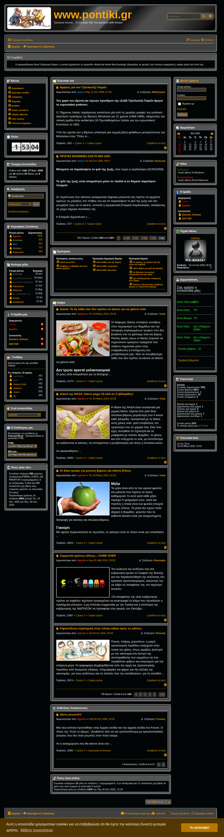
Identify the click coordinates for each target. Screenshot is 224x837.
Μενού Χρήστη (187, 81)
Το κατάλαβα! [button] (199, 827)
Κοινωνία (160, 161)
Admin (12, 324)
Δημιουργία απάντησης (99, 750)
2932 (40, 235)
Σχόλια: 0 (79, 143)
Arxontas (17, 240)
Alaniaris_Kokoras (18, 339)
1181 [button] (135, 238)
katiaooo (18, 388)
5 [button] (154, 694)
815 (40, 243)
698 (40, 251)
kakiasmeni (18, 286)
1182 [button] (144, 238)
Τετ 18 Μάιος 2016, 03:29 (102, 314)
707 (40, 247)
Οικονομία (159, 560)
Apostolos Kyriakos (23, 282)
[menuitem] (207, 40)
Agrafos (81, 314)
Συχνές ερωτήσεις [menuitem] (180, 813)
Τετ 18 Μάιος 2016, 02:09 (102, 398)
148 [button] (162, 694)
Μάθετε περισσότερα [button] (37, 830)
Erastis (16, 298)
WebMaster (18, 302)
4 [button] (149, 694)
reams (17, 392)
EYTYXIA (17, 274)
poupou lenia (20, 384)
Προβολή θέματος (188, 360)
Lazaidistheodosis (22, 278)
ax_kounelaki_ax (21, 294)
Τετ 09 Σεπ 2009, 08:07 (98, 161)
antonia (195, 238)
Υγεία (162, 314)
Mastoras (17, 290)
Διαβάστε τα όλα (156, 143)
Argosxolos (18, 252)
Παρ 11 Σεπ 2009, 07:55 (99, 92)
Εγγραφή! (181, 109)
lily (15, 396)
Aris (15, 244)
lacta (80, 92)
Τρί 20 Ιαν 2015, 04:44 (101, 633)
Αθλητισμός (158, 92)
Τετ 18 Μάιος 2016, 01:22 (102, 475)
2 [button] (140, 694)
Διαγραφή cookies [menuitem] (204, 813)
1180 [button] (127, 238)
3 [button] (145, 694)
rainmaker (19, 376)
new (16, 380)
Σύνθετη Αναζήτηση (18, 211)
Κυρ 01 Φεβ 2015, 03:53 (102, 560)
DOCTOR (13, 344)
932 (40, 239)
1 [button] (118, 238)
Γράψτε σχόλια (94, 143)
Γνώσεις (160, 719)
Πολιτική (160, 633)
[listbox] (24, 415)
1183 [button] (153, 238)
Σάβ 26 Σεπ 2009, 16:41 (102, 719)
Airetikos (17, 248)
